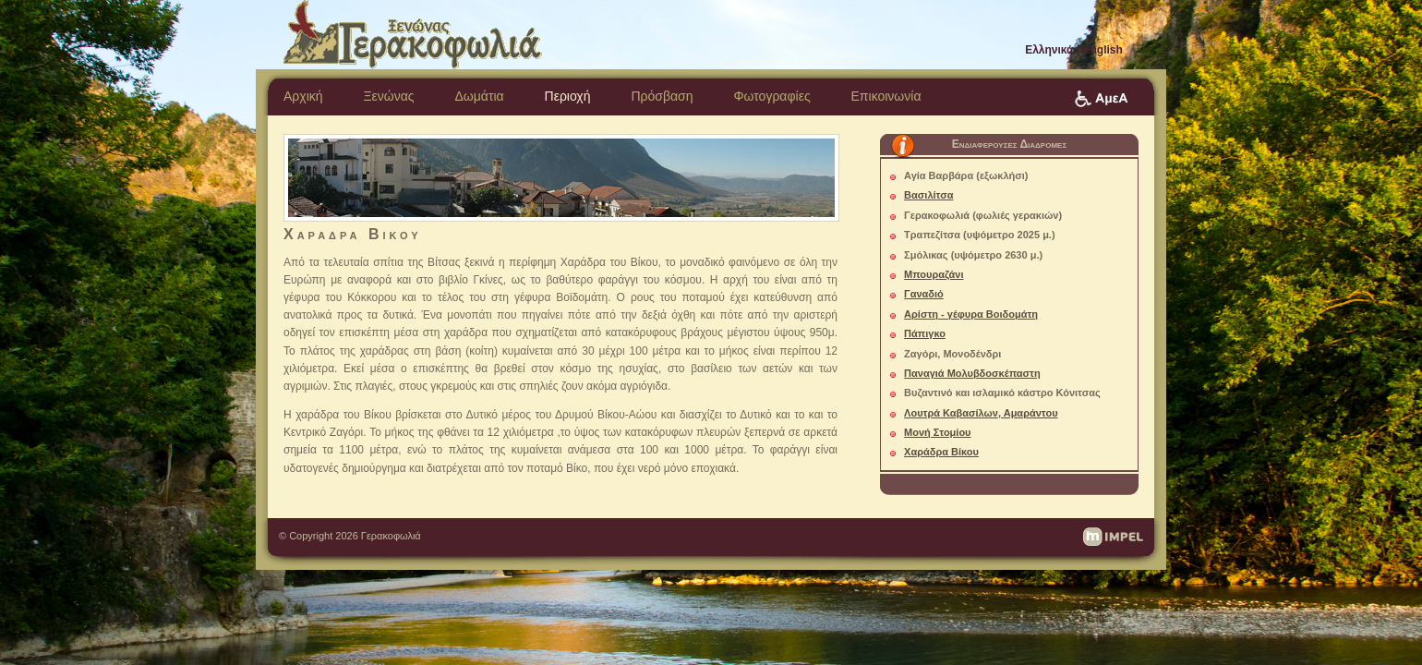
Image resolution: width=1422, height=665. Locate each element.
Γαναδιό (924, 293)
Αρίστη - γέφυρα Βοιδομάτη (971, 314)
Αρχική (303, 96)
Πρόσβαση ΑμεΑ (1101, 99)
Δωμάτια (478, 96)
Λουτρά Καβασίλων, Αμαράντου (980, 412)
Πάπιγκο (925, 333)
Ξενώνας (388, 96)
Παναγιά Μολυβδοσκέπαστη (972, 373)
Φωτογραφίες (771, 96)
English (1103, 49)
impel (1113, 536)
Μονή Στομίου (937, 432)
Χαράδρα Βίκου (941, 451)
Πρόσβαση (662, 96)
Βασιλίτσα (928, 194)
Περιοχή (568, 96)
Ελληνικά (1049, 49)
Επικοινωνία (886, 96)
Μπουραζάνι (933, 274)
